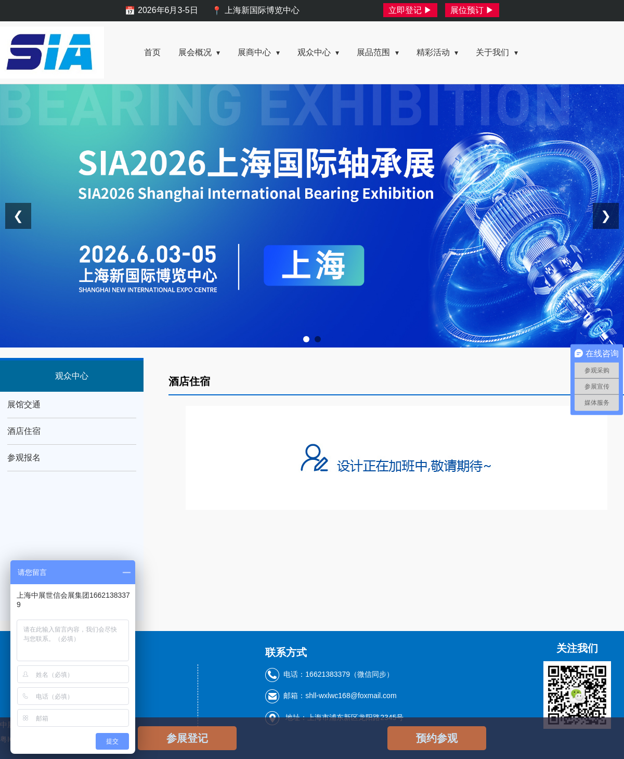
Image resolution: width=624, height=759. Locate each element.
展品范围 (377, 52)
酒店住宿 (24, 431)
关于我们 (496, 52)
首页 (152, 52)
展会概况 (199, 52)
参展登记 (187, 738)
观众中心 (318, 52)
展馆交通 (24, 404)
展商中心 (258, 52)
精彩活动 (437, 52)
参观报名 (24, 457)
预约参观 (437, 738)
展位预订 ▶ (472, 10)
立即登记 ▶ (410, 10)
